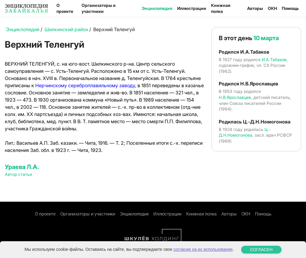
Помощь (290, 8)
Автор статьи (18, 174)
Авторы (255, 8)
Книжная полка (220, 8)
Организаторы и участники (99, 8)
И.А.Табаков (274, 59)
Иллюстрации (191, 8)
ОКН (272, 8)
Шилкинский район (66, 29)
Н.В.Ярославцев (235, 97)
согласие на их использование (202, 249)
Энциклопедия (157, 8)
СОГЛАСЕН (261, 249)
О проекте (64, 8)
